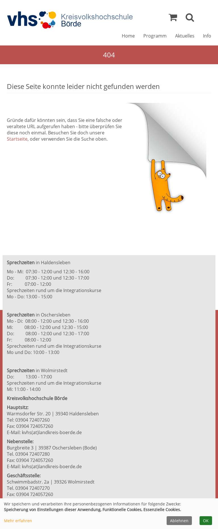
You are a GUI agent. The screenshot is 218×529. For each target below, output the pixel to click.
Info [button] (207, 36)
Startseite (17, 139)
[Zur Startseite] (70, 20)
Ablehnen (179, 520)
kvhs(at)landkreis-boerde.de (52, 432)
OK (206, 520)
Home (128, 36)
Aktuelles (184, 36)
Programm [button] (155, 36)
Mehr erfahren (18, 520)
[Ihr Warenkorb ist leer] (173, 19)
